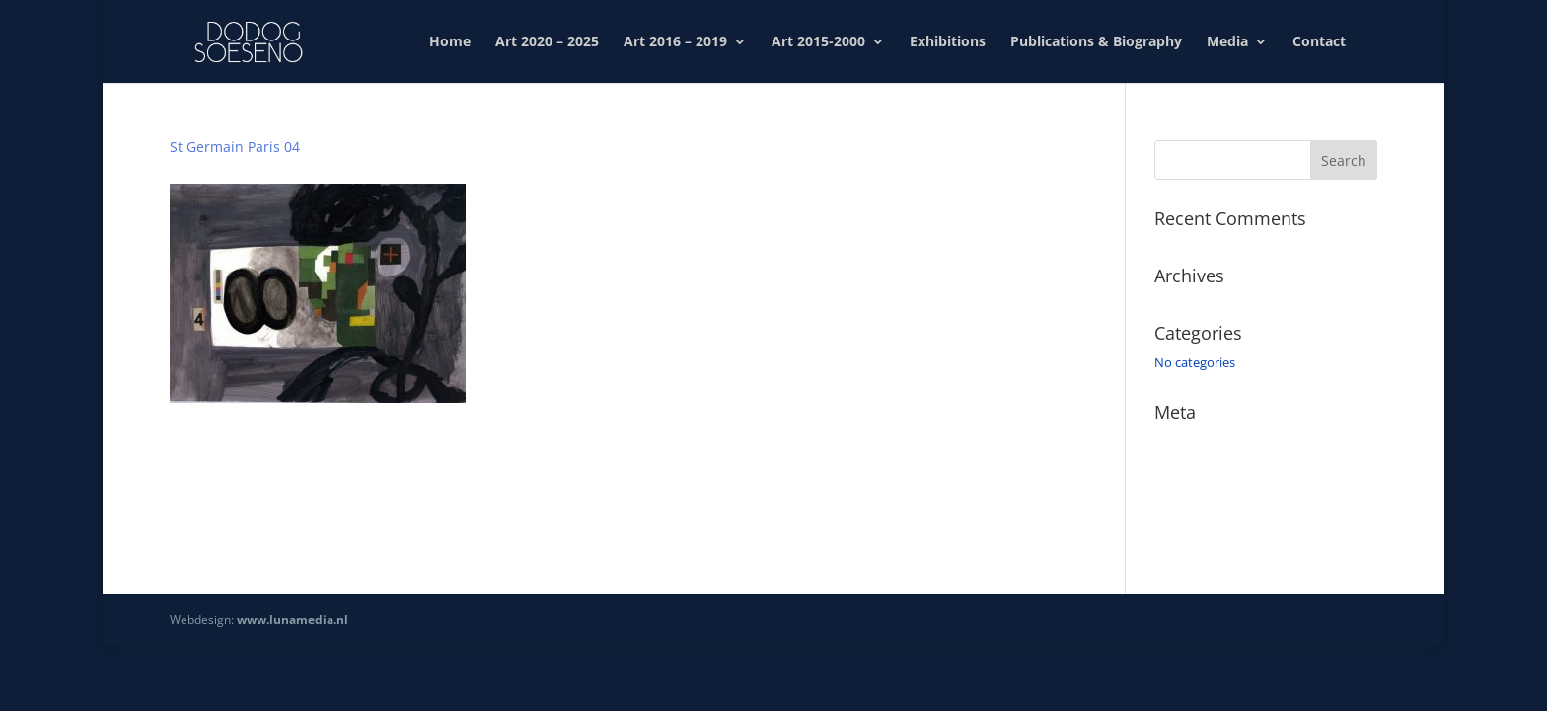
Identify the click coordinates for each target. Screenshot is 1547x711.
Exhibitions (948, 42)
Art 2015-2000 (818, 42)
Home (450, 42)
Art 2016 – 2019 (675, 42)
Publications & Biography (1096, 42)
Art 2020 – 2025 (547, 42)
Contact (1319, 42)
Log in (1172, 441)
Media (1227, 42)
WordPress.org (1197, 526)
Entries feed (1188, 470)
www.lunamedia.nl (292, 619)
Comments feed (1201, 498)
